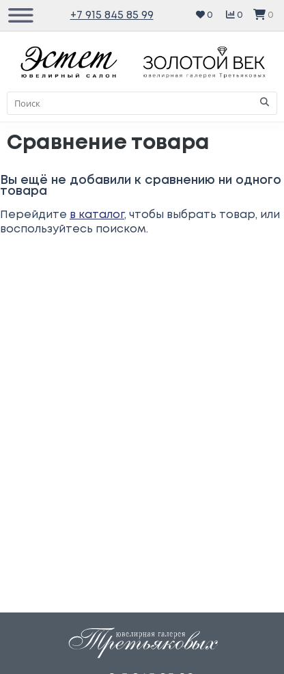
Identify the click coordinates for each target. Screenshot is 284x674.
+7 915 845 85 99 (112, 15)
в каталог (97, 215)
